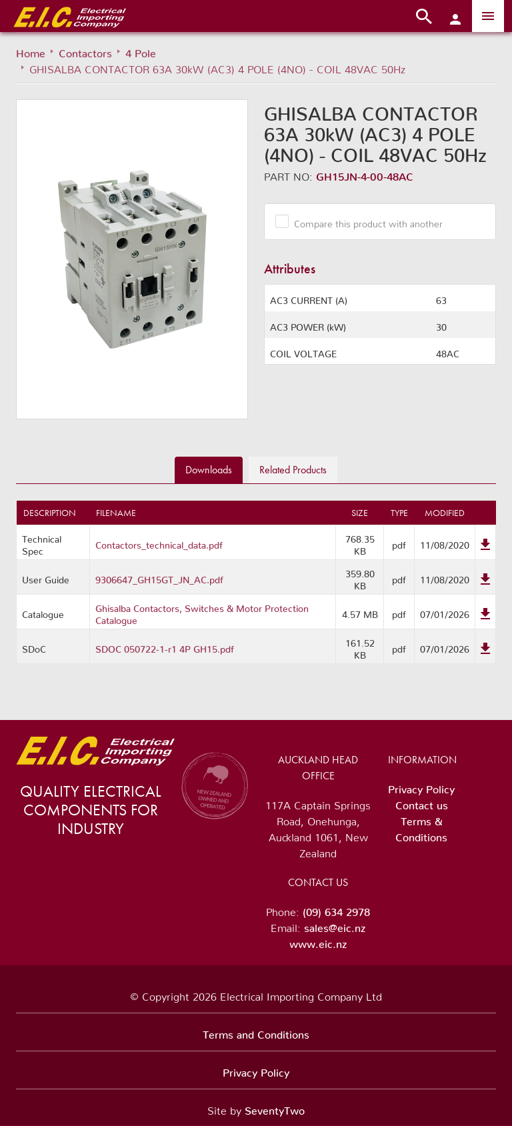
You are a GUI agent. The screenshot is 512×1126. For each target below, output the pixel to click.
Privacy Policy (421, 787)
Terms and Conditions (256, 1032)
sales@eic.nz (334, 925)
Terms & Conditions (421, 827)
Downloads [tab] (208, 470)
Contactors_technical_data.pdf (159, 542)
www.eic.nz (318, 941)
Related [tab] (293, 470)
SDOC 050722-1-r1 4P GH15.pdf (164, 646)
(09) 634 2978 (336, 909)
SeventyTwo (275, 1108)
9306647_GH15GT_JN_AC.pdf (159, 577)
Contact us (421, 803)
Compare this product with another (363, 221)
